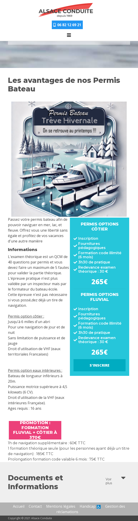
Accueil (18, 506)
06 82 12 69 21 (67, 24)
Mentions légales (60, 506)
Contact (35, 506)
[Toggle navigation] (69, 36)
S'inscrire (99, 365)
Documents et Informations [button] (67, 482)
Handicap (90, 506)
